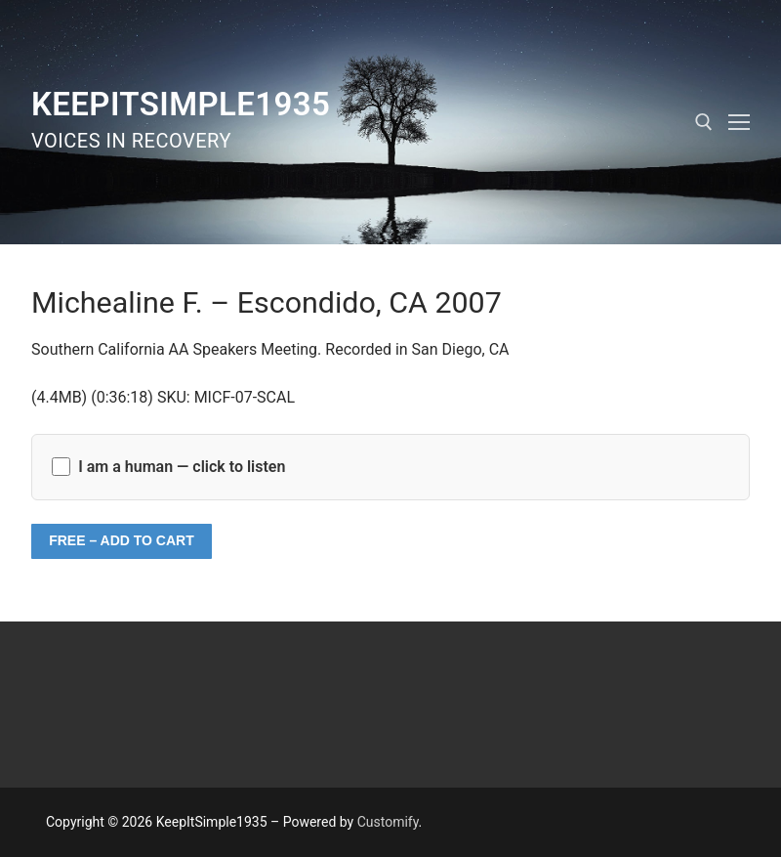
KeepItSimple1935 (180, 104)
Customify (388, 822)
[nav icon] (739, 122)
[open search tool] (704, 122)
